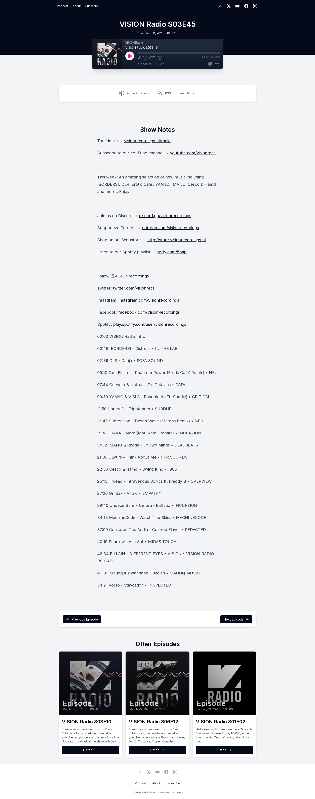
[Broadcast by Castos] (214, 64)
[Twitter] (228, 6)
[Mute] (139, 58)
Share (160, 64)
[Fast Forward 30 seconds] (160, 58)
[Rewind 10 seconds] (145, 58)
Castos (179, 792)
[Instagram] (255, 6)
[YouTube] (237, 6)
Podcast (62, 6)
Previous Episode (82, 619)
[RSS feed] (219, 6)
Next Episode (236, 619)
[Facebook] (246, 6)
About (77, 6)
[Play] (129, 56)
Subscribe (92, 6)
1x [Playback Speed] (152, 57)
